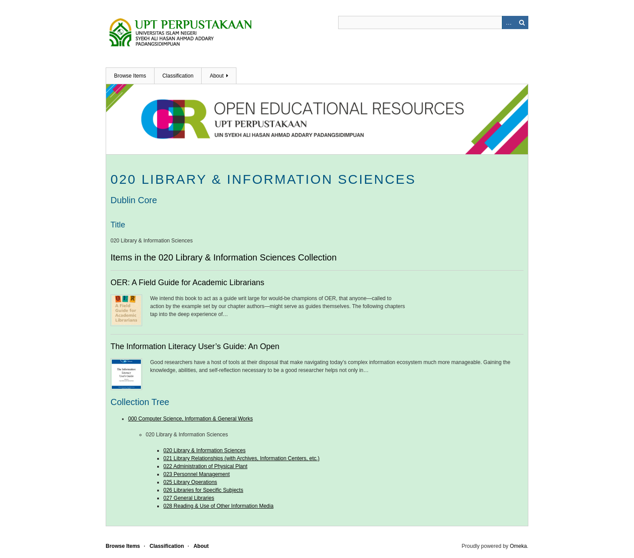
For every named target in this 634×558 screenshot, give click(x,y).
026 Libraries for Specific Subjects (203, 490)
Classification (178, 76)
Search (521, 22)
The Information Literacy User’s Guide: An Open (195, 346)
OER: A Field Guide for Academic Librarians (187, 282)
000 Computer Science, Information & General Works (190, 419)
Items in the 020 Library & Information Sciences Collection (224, 257)
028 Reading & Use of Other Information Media (218, 506)
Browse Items (130, 76)
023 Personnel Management (196, 474)
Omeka (518, 546)
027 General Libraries (188, 498)
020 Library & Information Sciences (204, 450)
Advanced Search (508, 22)
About (216, 76)
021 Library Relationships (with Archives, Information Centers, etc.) (241, 458)
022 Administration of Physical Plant (205, 466)
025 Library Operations (190, 482)
